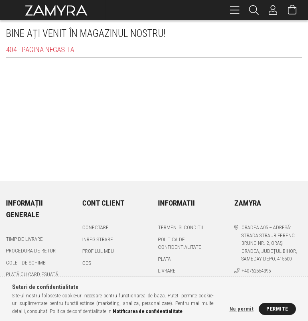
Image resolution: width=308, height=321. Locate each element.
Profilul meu (98, 251)
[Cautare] (253, 10)
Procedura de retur (31, 251)
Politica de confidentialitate (179, 243)
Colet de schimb (26, 263)
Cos (86, 263)
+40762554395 (256, 271)
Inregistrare (97, 239)
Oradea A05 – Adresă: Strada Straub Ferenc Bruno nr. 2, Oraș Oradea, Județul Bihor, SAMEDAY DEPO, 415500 (269, 243)
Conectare (95, 227)
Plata (164, 259)
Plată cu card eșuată (32, 274)
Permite (277, 309)
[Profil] (273, 10)
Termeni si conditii (180, 227)
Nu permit (241, 309)
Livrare (167, 271)
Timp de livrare (24, 239)
